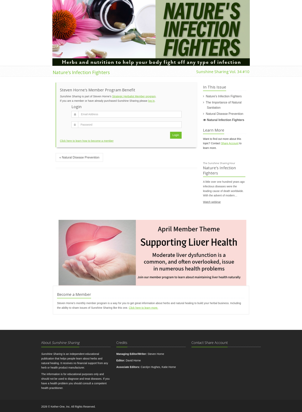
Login (176, 135)
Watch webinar (212, 201)
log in (151, 100)
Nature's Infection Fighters (81, 72)
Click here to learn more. (143, 307)
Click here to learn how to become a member (87, 140)
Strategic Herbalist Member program (134, 96)
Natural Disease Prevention (224, 113)
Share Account (229, 143)
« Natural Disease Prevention (79, 157)
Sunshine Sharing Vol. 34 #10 (222, 71)
